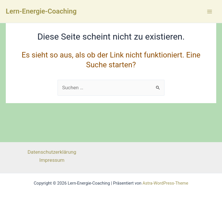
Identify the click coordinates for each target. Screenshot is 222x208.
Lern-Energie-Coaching (41, 11)
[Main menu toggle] (209, 11)
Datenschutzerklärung (51, 152)
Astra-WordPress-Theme (165, 183)
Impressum (51, 160)
